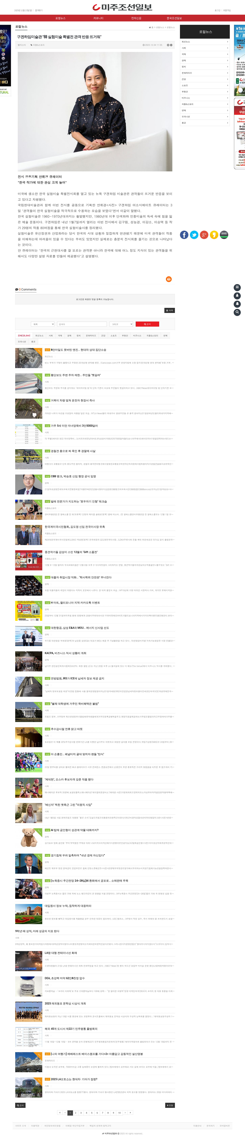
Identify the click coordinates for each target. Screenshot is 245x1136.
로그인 (217, 10)
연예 (165, 335)
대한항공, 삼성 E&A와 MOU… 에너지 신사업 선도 (77, 627)
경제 (69, 335)
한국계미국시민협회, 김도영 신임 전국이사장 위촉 (75, 526)
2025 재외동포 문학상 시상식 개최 (65, 1003)
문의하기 (210, 1125)
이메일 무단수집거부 (75, 1125)
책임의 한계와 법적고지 (100, 1125)
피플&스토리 (152, 335)
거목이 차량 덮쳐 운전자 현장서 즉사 (70, 400)
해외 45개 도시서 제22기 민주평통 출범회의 (71, 1028)
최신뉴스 (39, 335)
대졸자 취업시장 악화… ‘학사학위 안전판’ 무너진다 (78, 577)
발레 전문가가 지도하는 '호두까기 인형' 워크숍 (76, 501)
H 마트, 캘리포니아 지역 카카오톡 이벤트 (72, 602)
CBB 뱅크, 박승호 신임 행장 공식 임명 (70, 476)
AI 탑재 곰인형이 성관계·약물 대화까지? (72, 830)
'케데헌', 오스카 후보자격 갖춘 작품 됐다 (69, 779)
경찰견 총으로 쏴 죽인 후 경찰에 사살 (70, 451)
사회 (51, 335)
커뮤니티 (98, 18)
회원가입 (227, 10)
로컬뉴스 (60, 18)
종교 (33, 341)
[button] (169, 310)
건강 (103, 335)
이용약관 (35, 1125)
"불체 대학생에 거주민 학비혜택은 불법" (72, 703)
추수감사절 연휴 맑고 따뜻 (64, 729)
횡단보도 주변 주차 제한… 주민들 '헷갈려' (73, 375)
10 (119, 1113)
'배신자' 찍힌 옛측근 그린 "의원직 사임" (68, 804)
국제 (60, 335)
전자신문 (136, 18)
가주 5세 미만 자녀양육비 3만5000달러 (71, 425)
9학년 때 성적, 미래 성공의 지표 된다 (37, 931)
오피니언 (22, 341)
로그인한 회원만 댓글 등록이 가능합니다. (95, 299)
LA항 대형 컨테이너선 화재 (61, 952)
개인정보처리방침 (52, 1125)
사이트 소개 (20, 1125)
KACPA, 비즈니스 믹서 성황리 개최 (65, 653)
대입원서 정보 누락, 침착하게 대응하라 (68, 905)
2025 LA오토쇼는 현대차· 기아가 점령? (71, 1079)
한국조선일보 (174, 18)
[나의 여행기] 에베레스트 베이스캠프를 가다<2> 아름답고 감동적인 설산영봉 (94, 1054)
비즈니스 (137, 335)
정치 (79, 335)
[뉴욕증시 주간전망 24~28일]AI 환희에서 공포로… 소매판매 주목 (86, 880)
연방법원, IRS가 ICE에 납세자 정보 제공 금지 (74, 678)
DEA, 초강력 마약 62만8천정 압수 (65, 978)
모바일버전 (225, 1125)
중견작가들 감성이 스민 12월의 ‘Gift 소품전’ (71, 552)
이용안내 (197, 1125)
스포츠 (114, 335)
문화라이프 (91, 335)
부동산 (125, 335)
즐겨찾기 (39, 10)
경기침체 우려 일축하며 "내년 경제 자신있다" (75, 855)
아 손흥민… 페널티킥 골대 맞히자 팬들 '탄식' (74, 754)
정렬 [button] (170, 1105)
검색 (147, 324)
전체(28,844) (24, 335)
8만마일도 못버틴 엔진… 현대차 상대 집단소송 (75, 349)
